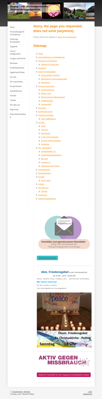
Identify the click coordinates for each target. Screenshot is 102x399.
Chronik (44, 191)
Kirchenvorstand (47, 90)
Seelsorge (45, 144)
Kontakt (41, 177)
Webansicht (87, 394)
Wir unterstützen (44, 148)
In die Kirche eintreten (50, 137)
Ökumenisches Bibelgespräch (53, 97)
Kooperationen (44, 170)
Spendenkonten (44, 173)
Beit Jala (44, 159)
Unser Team (46, 180)
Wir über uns (43, 188)
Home (40, 54)
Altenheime (45, 83)
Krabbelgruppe (47, 101)
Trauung (44, 130)
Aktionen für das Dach (50, 64)
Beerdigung (45, 133)
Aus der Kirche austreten (51, 141)
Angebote (42, 68)
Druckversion (16, 392)
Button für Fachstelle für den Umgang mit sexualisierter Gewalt (64, 375)
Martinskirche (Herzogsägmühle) (54, 79)
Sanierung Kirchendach (47, 61)
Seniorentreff (46, 104)
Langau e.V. (46, 162)
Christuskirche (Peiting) (50, 75)
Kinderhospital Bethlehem (51, 155)
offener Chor (46, 93)
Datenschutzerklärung (47, 199)
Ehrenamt (42, 108)
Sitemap (27, 392)
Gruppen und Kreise (46, 86)
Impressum (42, 195)
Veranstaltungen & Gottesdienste (51, 57)
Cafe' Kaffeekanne (48, 119)
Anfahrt (41, 184)
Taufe (43, 126)
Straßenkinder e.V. (48, 151)
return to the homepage (66, 37)
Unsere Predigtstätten (47, 72)
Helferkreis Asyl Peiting (50, 166)
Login (90, 392)
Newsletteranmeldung (47, 258)
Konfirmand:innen (45, 112)
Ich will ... (42, 122)
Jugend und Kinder (45, 115)
